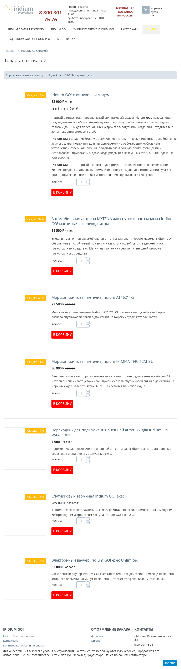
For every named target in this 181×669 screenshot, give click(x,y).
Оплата (95, 641)
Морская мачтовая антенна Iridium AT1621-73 (92, 297)
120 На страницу (79, 75)
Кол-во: (56, 182)
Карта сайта (10, 641)
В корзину (62, 192)
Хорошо (169, 663)
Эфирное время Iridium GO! (93, 29)
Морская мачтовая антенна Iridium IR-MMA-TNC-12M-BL (102, 361)
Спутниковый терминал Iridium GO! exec (88, 496)
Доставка (97, 636)
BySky (70, 38)
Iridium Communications (25, 29)
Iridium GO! (58, 29)
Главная (10, 51)
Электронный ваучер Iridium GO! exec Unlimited (94, 560)
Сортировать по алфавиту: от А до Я (33, 75)
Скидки (151, 29)
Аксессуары (130, 29)
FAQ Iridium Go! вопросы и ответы (33, 38)
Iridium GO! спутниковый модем (80, 94)
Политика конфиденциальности (24, 645)
